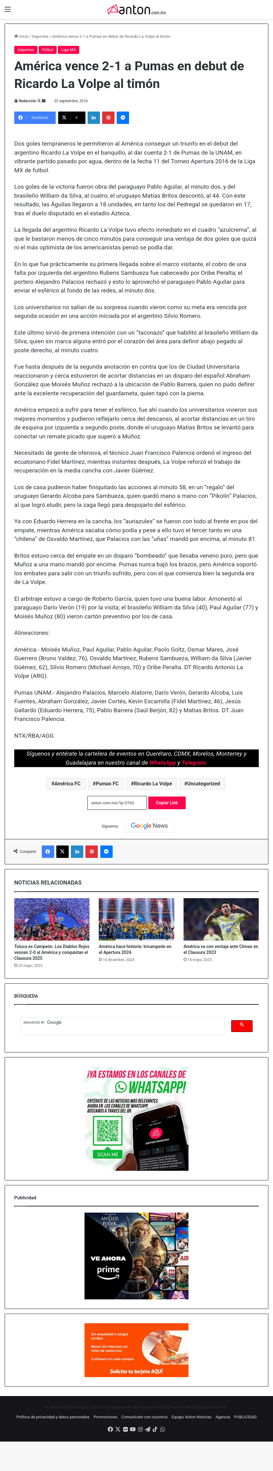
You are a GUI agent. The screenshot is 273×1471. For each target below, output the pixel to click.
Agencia (222, 1417)
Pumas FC (107, 784)
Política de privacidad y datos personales (52, 1417)
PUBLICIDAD (245, 1417)
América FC (67, 784)
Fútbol (47, 49)
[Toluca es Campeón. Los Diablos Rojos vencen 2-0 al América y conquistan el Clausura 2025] (51, 919)
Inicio (21, 36)
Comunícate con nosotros (144, 1417)
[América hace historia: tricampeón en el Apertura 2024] (136, 919)
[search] (120, 1022)
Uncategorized (203, 784)
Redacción (27, 101)
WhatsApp (163, 762)
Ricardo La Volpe (153, 784)
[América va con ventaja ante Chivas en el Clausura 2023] (221, 919)
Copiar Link (167, 802)
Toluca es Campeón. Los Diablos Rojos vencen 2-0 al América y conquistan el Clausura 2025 (51, 952)
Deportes (40, 36)
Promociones (105, 1417)
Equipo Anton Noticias (191, 1417)
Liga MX (68, 49)
